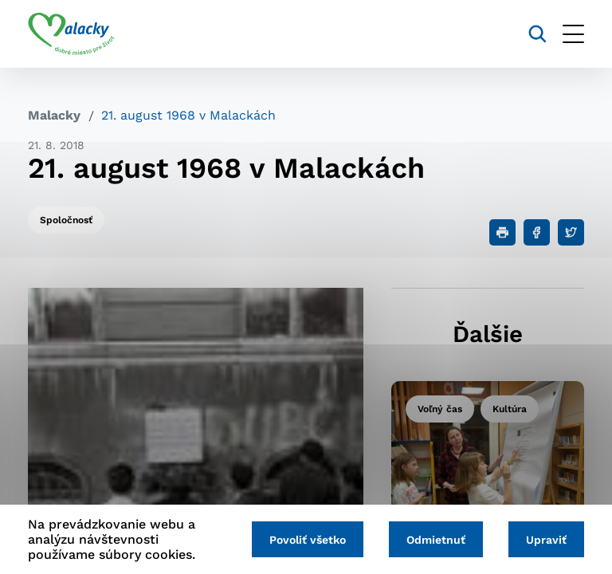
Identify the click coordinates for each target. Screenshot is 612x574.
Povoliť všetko (307, 539)
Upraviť (546, 539)
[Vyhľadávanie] (537, 34)
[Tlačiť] (502, 232)
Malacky (54, 115)
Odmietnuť (435, 539)
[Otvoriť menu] (573, 34)
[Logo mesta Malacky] (71, 34)
